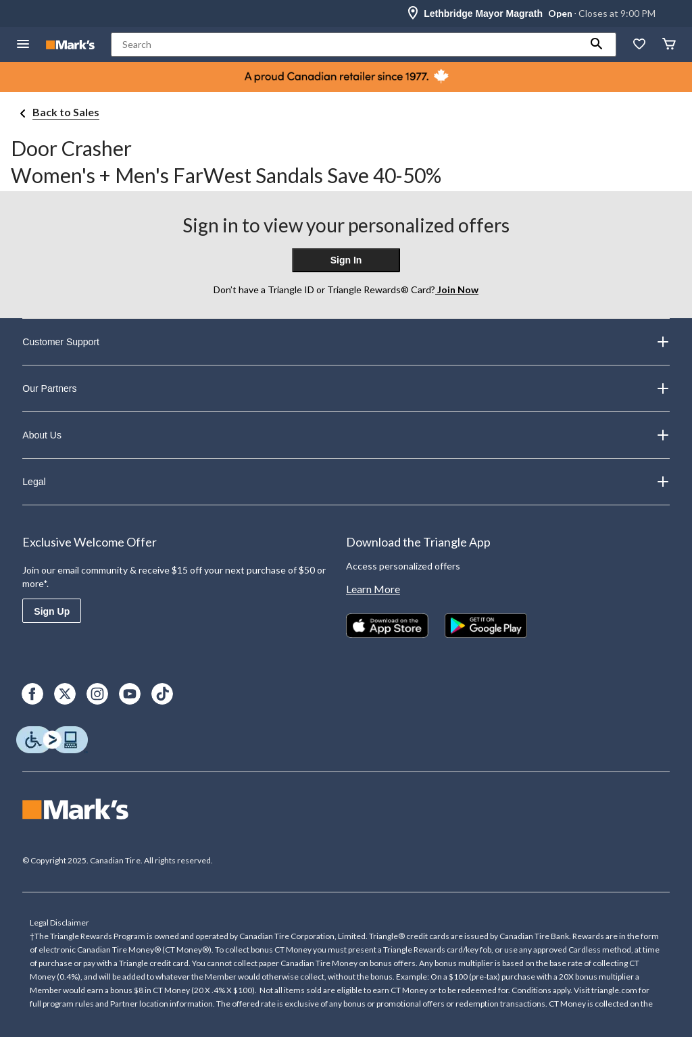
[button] (597, 44)
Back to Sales (65, 111)
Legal (345, 481)
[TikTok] (162, 694)
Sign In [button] (346, 260)
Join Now (456, 289)
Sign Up (52, 611)
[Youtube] (130, 694)
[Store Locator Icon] (413, 13)
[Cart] (669, 45)
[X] (65, 694)
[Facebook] (32, 694)
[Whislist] (639, 45)
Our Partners (345, 388)
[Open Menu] (23, 44)
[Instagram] (97, 694)
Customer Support (345, 342)
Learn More (373, 588)
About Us (345, 435)
